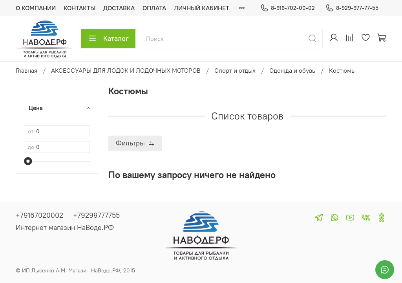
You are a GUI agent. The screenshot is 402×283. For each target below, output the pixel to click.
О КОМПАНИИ (36, 8)
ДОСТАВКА (119, 8)
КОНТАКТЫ (79, 8)
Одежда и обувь (292, 70)
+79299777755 (96, 215)
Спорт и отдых (235, 70)
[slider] (28, 161)
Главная (26, 70)
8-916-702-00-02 (287, 8)
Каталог (108, 38)
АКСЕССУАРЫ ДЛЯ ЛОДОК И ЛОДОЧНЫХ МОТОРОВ (126, 70)
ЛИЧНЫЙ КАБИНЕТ (201, 8)
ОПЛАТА (154, 8)
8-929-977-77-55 (351, 8)
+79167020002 (39, 215)
